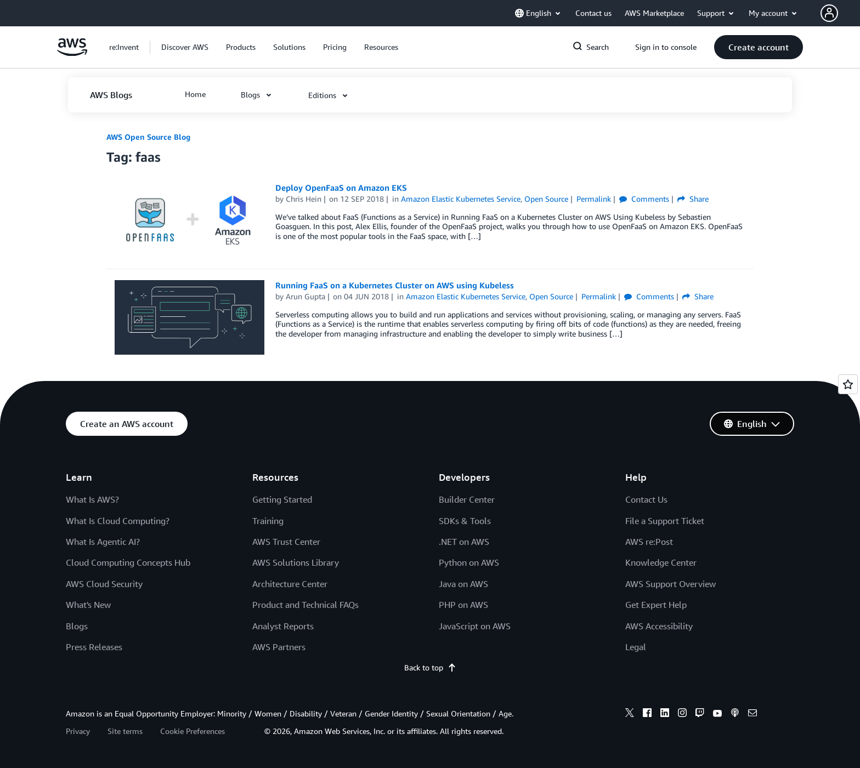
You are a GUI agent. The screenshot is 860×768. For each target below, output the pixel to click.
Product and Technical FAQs (305, 604)
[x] (629, 714)
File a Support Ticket (664, 520)
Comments (644, 198)
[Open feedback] (848, 384)
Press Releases (94, 646)
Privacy (78, 731)
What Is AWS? (92, 499)
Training (268, 520)
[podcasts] (735, 714)
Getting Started (282, 499)
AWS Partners (278, 646)
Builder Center (467, 499)
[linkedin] (664, 714)
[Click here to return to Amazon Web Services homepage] (72, 53)
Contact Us (646, 499)
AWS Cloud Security (104, 583)
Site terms (125, 731)
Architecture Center (289, 583)
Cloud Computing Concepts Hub (128, 562)
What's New (88, 604)
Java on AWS (463, 583)
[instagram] (682, 714)
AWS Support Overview (670, 583)
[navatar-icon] (829, 13)
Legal (635, 646)
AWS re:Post (649, 541)
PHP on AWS (463, 604)
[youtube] (717, 714)
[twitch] (699, 714)
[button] (840, 13)
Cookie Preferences (192, 731)
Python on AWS (469, 562)
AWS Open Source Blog (148, 136)
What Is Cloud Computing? (117, 520)
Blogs (77, 626)
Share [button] (693, 198)
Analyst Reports (283, 626)
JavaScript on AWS (475, 626)
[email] (752, 714)
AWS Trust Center (286, 541)
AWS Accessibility (659, 626)
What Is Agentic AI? (103, 541)
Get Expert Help (656, 604)
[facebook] (647, 714)
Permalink (593, 198)
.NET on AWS (464, 541)
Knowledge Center (661, 562)
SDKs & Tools (465, 520)
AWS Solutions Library (295, 562)
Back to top (430, 667)
